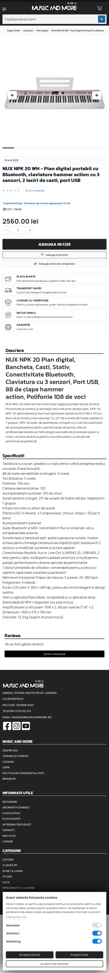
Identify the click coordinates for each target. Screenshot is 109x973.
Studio (7, 876)
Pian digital (42, 30)
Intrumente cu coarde (18, 888)
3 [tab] (31, 151)
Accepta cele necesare (54, 964)
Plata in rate (11, 819)
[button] (9, 9)
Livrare (7, 841)
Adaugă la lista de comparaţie (57, 264)
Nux (15, 160)
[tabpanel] (54, 94)
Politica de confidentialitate (23, 773)
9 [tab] (101, 151)
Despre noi (9, 750)
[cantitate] (17, 230)
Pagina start (13, 30)
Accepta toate (79, 954)
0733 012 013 (23, 711)
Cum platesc (11, 813)
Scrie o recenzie (35, 190)
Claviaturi (28, 30)
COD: (9, 209)
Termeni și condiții (15, 756)
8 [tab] (89, 151)
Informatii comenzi (15, 807)
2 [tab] (20, 151)
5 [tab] (54, 151)
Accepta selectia (29, 954)
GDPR (6, 767)
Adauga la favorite (54, 255)
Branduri (9, 779)
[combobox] (54, 19)
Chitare (7, 859)
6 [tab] (66, 151)
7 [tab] (78, 151)
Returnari (9, 802)
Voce (6, 882)
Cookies (8, 762)
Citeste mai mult (16, 917)
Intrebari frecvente (16, 824)
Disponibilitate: (13, 203)
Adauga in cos (54, 244)
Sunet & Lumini (12, 871)
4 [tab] (43, 151)
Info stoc (9, 836)
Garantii (8, 830)
